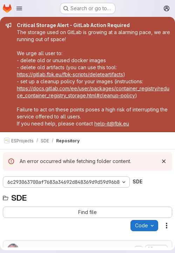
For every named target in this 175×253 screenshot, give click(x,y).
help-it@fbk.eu (111, 123)
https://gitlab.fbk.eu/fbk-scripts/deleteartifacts (70, 74)
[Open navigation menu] (19, 8)
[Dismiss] (164, 161)
